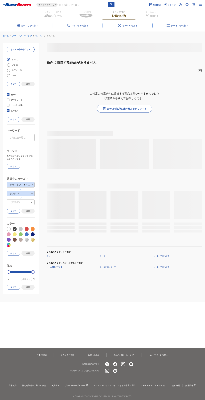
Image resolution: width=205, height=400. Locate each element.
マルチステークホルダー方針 (153, 385)
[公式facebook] (115, 364)
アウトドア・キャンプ (22, 35)
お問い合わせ (94, 355)
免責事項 (55, 385)
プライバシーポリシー (76, 385)
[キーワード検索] (111, 4)
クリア (13, 84)
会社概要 (176, 385)
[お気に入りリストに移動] (187, 5)
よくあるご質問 (67, 355)
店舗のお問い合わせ (124, 355)
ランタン (39, 35)
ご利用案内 (42, 355)
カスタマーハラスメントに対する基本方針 (114, 385)
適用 (28, 84)
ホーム (6, 35)
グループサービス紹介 (158, 355)
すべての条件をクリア (21, 49)
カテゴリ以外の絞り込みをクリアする (124, 109)
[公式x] (107, 364)
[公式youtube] (131, 364)
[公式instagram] (123, 364)
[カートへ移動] (194, 5)
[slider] (8, 272)
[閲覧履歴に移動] (180, 4)
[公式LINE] (115, 371)
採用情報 (191, 385)
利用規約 (12, 385)
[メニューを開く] (200, 4)
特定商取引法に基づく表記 (34, 385)
